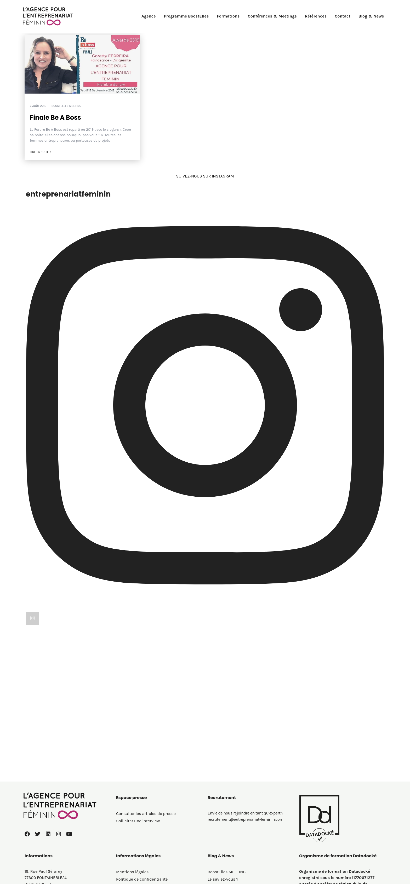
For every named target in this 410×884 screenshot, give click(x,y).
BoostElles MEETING (66, 106)
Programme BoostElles (186, 16)
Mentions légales (132, 810)
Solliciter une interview (138, 759)
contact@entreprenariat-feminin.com (60, 828)
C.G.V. (121, 832)
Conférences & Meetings (272, 16)
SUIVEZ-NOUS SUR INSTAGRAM (205, 176)
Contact (342, 16)
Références (316, 16)
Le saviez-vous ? (223, 817)
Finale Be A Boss (55, 117)
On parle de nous (224, 825)
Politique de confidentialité (142, 817)
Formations (228, 16)
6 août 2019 (38, 106)
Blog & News (371, 16)
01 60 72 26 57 (38, 822)
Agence (148, 16)
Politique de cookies (135, 825)
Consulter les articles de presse (146, 752)
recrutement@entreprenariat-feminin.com (245, 757)
